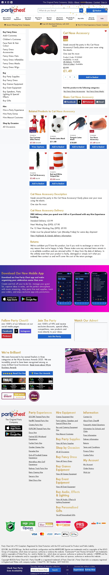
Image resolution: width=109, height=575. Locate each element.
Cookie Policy (88, 455)
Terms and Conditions (91, 447)
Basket (100, 10)
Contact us (33, 573)
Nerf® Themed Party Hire (38, 421)
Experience (79, 569)
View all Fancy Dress (64, 461)
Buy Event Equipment (59, 18)
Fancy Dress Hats (11, 56)
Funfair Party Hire (35, 443)
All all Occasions (62, 452)
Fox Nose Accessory (94, 138)
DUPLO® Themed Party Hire (39, 429)
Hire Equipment (17, 18)
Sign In (104, 2)
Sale (102, 18)
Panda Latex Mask (57, 138)
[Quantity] (70, 77)
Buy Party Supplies (28, 18)
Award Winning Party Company (17, 25)
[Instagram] (8, 2)
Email (100, 102)
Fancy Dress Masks (11, 63)
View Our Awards (41, 373)
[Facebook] (3, 2)
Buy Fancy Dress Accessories (74, 91)
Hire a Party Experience (7, 18)
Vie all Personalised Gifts (65, 515)
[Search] (81, 10)
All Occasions (9, 127)
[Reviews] (86, 2)
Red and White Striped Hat (56, 175)
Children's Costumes (12, 39)
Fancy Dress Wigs (11, 67)
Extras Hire (90, 569)
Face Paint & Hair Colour (11, 44)
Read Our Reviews (14, 373)
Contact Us (87, 417)
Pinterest (88, 102)
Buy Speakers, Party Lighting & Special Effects (12, 94)
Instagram (25, 331)
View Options (38, 146)
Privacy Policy (88, 451)
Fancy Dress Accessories (8, 50)
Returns (86, 443)
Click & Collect (69, 64)
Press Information (89, 435)
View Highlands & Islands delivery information (50, 235)
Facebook (70, 102)
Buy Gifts (81, 18)
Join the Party (54, 336)
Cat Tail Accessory (37, 175)
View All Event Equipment (65, 487)
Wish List (86, 472)
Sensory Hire (34, 476)
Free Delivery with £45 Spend (54, 25)
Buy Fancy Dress (38, 18)
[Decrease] (65, 77)
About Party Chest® (91, 421)
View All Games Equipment (66, 474)
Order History (88, 468)
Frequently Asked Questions (94, 425)
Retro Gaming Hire (36, 472)
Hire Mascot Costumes (13, 117)
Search (55, 570)
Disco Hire (33, 433)
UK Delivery (67, 62)
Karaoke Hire (34, 451)
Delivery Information (90, 439)
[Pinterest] (11, 2)
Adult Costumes (10, 35)
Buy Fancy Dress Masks (95, 91)
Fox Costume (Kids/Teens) (35, 138)
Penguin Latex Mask (76, 138)
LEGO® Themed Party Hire (39, 417)
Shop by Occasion (91, 18)
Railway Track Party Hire (38, 468)
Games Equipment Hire (64, 417)
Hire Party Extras (10, 114)
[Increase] (74, 77)
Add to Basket (92, 77)
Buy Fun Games (49, 18)
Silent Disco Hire (35, 480)
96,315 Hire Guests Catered (92, 25)
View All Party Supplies (65, 443)
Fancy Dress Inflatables (13, 60)
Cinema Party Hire (36, 425)
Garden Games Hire (36, 447)
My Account (88, 464)
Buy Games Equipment (13, 84)
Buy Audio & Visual (70, 18)
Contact (96, 2)
